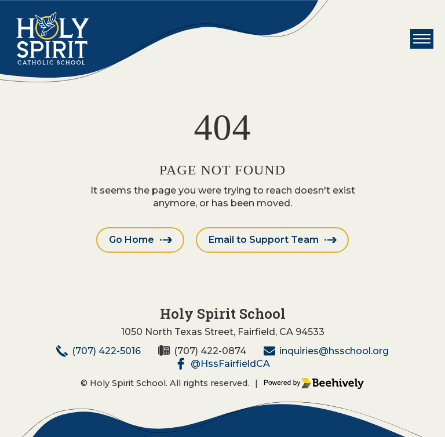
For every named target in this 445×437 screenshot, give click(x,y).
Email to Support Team (264, 239)
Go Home (131, 239)
